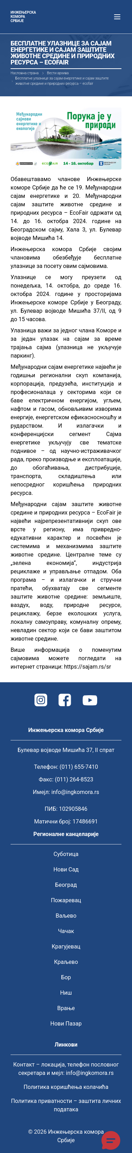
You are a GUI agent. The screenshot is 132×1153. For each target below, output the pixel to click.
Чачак (66, 931)
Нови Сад (66, 869)
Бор (66, 977)
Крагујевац (66, 946)
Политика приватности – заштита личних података (66, 1105)
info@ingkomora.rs (75, 792)
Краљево (66, 962)
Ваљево (66, 915)
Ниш (66, 992)
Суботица (66, 854)
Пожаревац (66, 900)
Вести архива (58, 73)
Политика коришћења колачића (66, 1087)
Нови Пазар (66, 1023)
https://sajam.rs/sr (87, 666)
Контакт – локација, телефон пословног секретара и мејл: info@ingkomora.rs (66, 1068)
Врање (66, 1008)
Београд (66, 885)
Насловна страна (25, 73)
